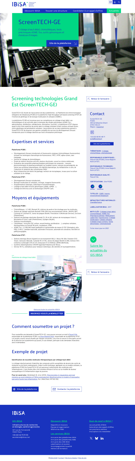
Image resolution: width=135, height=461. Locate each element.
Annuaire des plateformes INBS (63, 440)
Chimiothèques (95, 214)
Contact (61, 458)
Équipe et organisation (60, 427)
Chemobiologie (105, 224)
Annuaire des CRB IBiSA (60, 442)
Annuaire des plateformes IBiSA (63, 437)
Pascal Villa (73, 335)
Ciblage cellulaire (106, 220)
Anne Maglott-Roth (47, 337)
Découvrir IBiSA (32, 10)
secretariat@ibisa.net (21, 437)
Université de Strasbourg (99, 196)
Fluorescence (103, 218)
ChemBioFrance (96, 203)
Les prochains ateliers (98, 429)
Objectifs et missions (59, 425)
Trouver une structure (56, 10)
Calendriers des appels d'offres (101, 427)
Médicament (110, 216)
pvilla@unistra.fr (96, 139)
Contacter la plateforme (66, 389)
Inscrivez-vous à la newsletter (47, 313)
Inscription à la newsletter (99, 432)
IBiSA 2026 (53, 458)
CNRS (101, 194)
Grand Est (100, 127)
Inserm (107, 194)
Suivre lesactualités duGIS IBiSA (98, 250)
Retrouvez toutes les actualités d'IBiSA (47, 310)
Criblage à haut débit (107, 212)
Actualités (114, 10)
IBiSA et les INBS (57, 429)
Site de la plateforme (62, 43)
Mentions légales (71, 458)
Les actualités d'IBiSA (97, 425)
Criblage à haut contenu (99, 222)
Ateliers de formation (59, 449)
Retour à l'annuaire (98, 99)
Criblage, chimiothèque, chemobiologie (101, 152)
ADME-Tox (106, 214)
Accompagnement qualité (61, 446)
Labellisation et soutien (60, 444)
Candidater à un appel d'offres (88, 10)
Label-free (94, 218)
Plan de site (82, 458)
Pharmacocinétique (97, 216)
